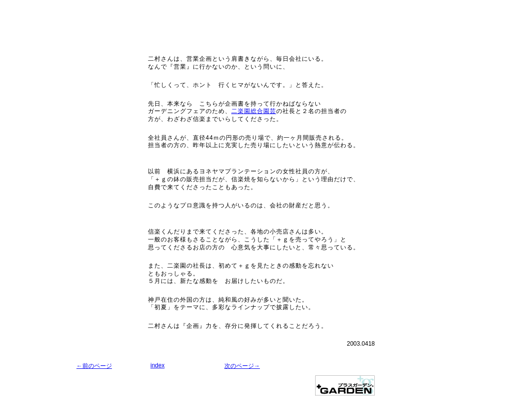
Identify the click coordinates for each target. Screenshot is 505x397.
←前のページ (94, 365)
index (157, 365)
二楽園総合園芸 (253, 111)
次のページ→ (242, 365)
